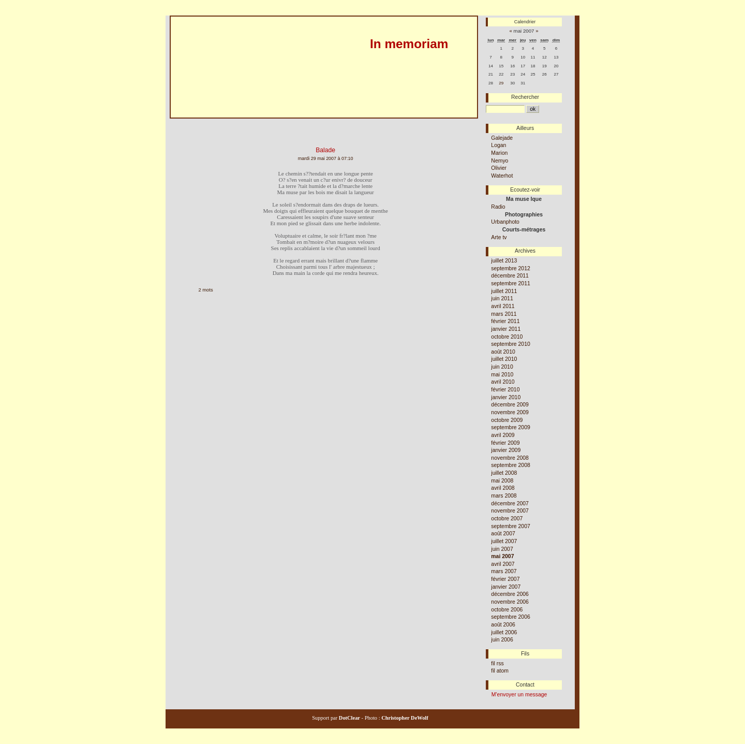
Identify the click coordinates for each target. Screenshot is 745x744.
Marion (499, 153)
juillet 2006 (504, 632)
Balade (325, 150)
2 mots (206, 290)
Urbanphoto (505, 222)
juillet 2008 (504, 473)
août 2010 (503, 352)
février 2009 (505, 443)
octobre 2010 (507, 337)
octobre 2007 (507, 518)
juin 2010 (502, 367)
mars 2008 (503, 496)
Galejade (502, 138)
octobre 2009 (507, 420)
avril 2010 (502, 382)
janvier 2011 (505, 329)
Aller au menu (230, 122)
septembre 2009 (510, 427)
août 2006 (503, 625)
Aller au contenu (186, 122)
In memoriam (409, 44)
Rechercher (525, 97)
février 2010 (505, 389)
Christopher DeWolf (404, 718)
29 (501, 83)
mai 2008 (502, 481)
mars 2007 (503, 571)
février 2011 (505, 321)
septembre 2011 (510, 283)
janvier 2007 (505, 587)
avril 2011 (502, 306)
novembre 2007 (510, 511)
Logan (498, 145)
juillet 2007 (504, 541)
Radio (498, 207)
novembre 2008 (510, 458)
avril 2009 (502, 435)
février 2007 (505, 579)
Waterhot (502, 176)
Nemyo (499, 161)
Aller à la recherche (277, 122)
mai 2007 (502, 556)
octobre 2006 (507, 609)
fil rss (497, 663)
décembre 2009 (510, 404)
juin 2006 (502, 640)
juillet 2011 (504, 291)
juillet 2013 (504, 261)
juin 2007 (502, 549)
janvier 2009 (505, 450)
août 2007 (503, 533)
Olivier (498, 168)
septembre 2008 (510, 465)
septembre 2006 (510, 617)
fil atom (500, 671)
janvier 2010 (505, 397)
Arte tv (498, 237)
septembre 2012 (510, 268)
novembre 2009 (510, 412)
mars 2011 (503, 314)
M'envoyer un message (519, 694)
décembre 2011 (510, 276)
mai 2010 (502, 374)
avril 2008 (502, 488)
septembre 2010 (510, 344)
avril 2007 (502, 564)
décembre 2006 (510, 594)
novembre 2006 (510, 602)
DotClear (348, 718)
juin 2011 (502, 298)
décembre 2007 (510, 503)
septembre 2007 (510, 526)
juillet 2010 (504, 359)
